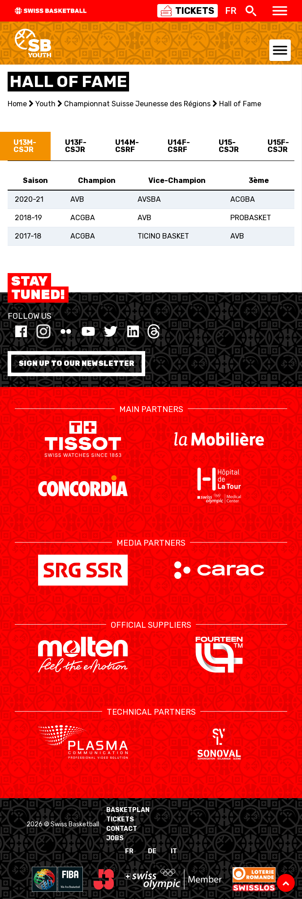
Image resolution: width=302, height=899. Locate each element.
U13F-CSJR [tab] (75, 146)
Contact (121, 829)
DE (152, 851)
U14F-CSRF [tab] (179, 146)
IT (174, 851)
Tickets (120, 819)
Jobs (115, 838)
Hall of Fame (240, 104)
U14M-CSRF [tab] (127, 146)
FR (129, 851)
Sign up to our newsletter (76, 363)
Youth (45, 104)
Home (17, 104)
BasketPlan (128, 810)
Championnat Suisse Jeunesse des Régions (137, 104)
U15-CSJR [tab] (229, 146)
